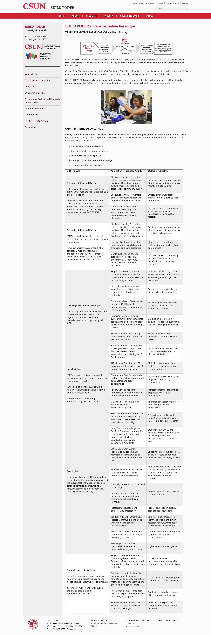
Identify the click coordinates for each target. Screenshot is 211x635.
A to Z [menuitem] (177, 3)
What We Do (31, 74)
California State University (168, 620)
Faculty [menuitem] (108, 16)
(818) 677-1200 (59, 629)
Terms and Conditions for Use (137, 620)
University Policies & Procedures (104, 623)
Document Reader (132, 626)
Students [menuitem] (91, 16)
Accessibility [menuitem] (150, 3)
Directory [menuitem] (160, 3)
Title (94, 626)
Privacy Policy (130, 623)
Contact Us (71, 629)
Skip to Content (138, 3)
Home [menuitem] (61, 16)
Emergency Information (100, 620)
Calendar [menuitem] (169, 3)
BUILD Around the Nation (37, 80)
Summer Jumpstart (35, 108)
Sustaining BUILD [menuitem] (129, 16)
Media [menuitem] (149, 16)
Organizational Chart (35, 93)
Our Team (30, 86)
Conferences (31, 114)
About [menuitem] (75, 16)
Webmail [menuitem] (185, 3)
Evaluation (30, 127)
